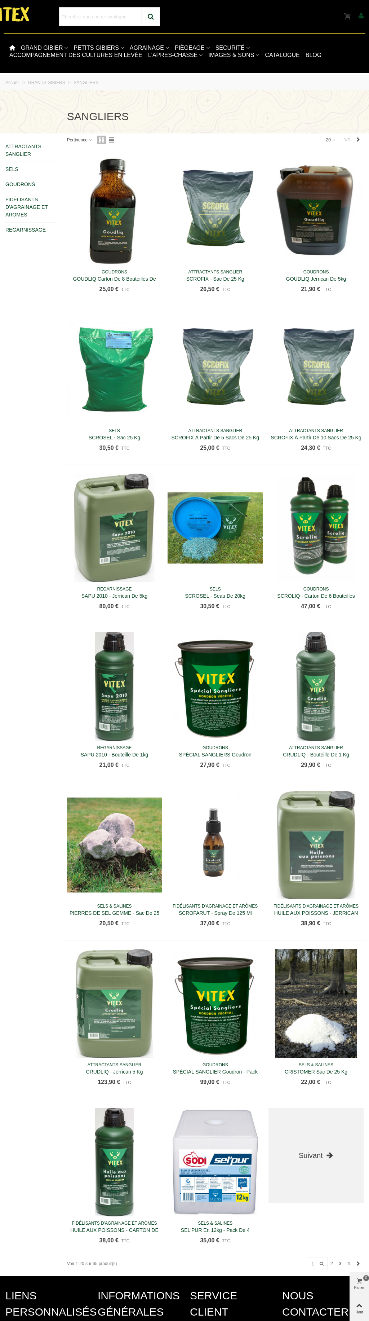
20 (331, 139)
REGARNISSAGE (25, 230)
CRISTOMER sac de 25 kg (316, 1072)
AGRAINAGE (147, 48)
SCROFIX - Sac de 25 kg (215, 279)
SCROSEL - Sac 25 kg (114, 437)
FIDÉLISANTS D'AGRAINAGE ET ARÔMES (26, 207)
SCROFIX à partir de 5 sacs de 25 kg (215, 437)
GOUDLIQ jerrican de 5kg (316, 279)
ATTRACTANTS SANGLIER (23, 150)
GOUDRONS (20, 184)
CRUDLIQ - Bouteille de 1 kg (316, 755)
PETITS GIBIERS (96, 48)
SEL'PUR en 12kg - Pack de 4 (215, 1230)
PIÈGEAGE (190, 48)
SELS (11, 169)
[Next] (358, 140)
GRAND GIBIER (42, 48)
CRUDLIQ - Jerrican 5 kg (114, 1072)
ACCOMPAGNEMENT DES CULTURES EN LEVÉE (75, 55)
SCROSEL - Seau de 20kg (215, 596)
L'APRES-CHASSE (172, 55)
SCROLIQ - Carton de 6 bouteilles (316, 596)
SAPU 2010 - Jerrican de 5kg (114, 596)
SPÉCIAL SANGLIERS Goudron (215, 755)
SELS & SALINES (114, 906)
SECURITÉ (230, 48)
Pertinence (80, 139)
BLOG (313, 55)
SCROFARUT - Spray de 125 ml (215, 913)
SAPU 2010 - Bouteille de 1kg (114, 755)
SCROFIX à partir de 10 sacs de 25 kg (316, 437)
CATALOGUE (282, 55)
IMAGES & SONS (231, 55)
